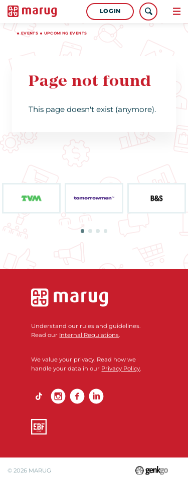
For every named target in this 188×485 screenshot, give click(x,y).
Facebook (77, 396)
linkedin (96, 396)
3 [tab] (98, 231)
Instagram (58, 396)
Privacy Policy (120, 368)
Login (110, 11)
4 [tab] (106, 231)
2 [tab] (90, 231)
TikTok (38, 396)
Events (29, 33)
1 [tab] (83, 231)
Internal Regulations (89, 335)
